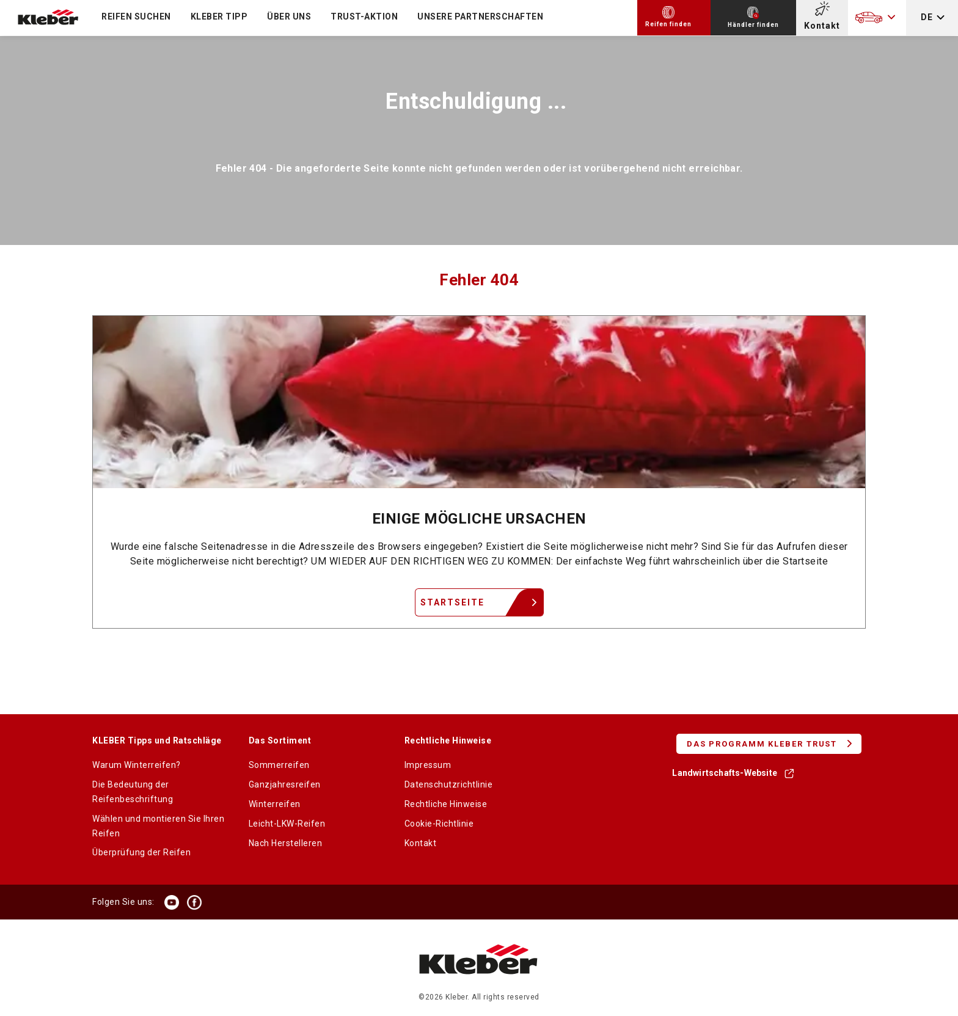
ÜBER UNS (289, 16)
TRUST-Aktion (364, 16)
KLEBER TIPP (219, 16)
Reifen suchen (136, 16)
